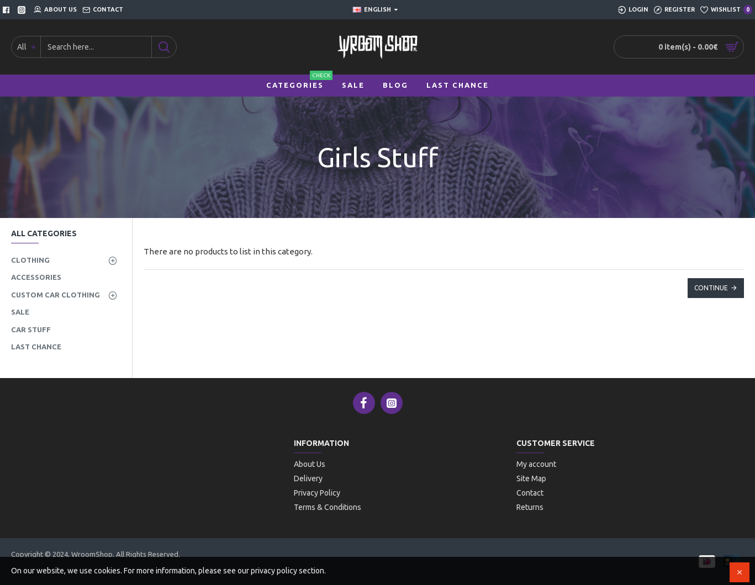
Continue (711, 287)
